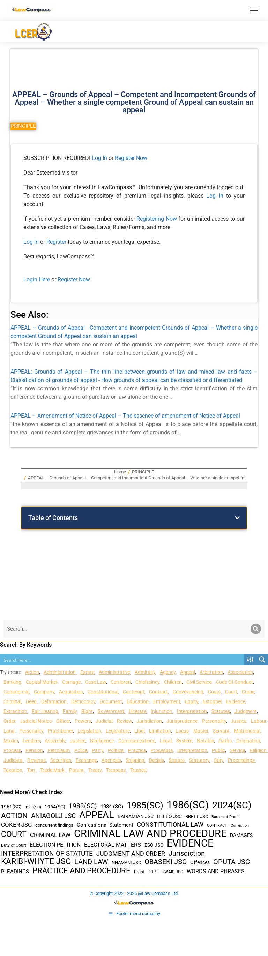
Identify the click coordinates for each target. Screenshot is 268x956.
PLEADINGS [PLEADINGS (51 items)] (15, 871)
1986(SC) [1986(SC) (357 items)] (188, 805)
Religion (258, 750)
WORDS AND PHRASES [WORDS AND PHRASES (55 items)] (216, 871)
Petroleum (58, 750)
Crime (248, 691)
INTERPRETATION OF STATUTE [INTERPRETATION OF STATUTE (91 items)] (47, 853)
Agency (168, 672)
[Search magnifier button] (262, 659)
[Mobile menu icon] (254, 10)
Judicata (13, 760)
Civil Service (198, 682)
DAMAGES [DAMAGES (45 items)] (241, 835)
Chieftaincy (147, 682)
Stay (218, 760)
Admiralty (145, 672)
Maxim (10, 740)
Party (97, 750)
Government (110, 711)
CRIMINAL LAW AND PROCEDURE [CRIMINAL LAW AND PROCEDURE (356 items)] (150, 833)
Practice (137, 750)
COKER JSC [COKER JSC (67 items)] (16, 824)
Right (87, 711)
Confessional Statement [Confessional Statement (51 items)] (105, 825)
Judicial (104, 721)
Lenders (31, 740)
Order (9, 721)
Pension (34, 750)
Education (138, 701)
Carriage (71, 682)
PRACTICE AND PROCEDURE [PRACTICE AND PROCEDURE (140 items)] (81, 870)
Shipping (135, 760)
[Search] (256, 629)
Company (44, 691)
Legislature (118, 731)
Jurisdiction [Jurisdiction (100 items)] (187, 853)
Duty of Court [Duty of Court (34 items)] (13, 845)
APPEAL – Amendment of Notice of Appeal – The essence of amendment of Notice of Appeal (125, 415)
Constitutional (103, 691)
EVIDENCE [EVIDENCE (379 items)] (190, 843)
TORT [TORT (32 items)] (153, 871)
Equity (191, 701)
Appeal (187, 672)
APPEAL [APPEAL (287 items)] (96, 815)
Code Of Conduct (234, 682)
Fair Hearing (45, 711)
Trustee (138, 770)
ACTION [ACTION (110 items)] (14, 815)
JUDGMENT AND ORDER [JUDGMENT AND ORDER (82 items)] (130, 853)
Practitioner (60, 731)
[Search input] (122, 659)
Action (32, 672)
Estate (87, 672)
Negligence (102, 740)
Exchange (86, 760)
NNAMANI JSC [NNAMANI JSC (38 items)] (126, 862)
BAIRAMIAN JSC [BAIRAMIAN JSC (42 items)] (136, 816)
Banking (12, 682)
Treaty (95, 770)
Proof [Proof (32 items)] (139, 871)
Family (70, 711)
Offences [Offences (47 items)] (200, 863)
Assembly (55, 740)
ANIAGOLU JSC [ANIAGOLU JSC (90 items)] (53, 815)
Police (80, 750)
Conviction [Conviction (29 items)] (240, 825)
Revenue (36, 760)
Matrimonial (247, 731)
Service (237, 750)
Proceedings (241, 760)
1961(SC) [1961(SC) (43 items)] (11, 806)
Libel (139, 731)
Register (57, 241)
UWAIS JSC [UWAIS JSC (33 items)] (172, 871)
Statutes (220, 711)
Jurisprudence (182, 721)
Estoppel (212, 701)
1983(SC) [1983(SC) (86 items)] (83, 806)
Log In (99, 158)
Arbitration (211, 672)
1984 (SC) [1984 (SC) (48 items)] (111, 806)
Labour (258, 721)
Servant (221, 731)
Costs (214, 691)
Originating (248, 740)
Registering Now (156, 218)
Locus (182, 731)
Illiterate (137, 711)
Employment (166, 701)
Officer (63, 721)
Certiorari (121, 682)
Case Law (95, 682)
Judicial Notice (36, 721)
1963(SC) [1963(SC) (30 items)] (33, 806)
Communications (136, 740)
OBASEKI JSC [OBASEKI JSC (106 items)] (165, 862)
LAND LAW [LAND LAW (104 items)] (91, 862)
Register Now (131, 158)
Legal (166, 740)
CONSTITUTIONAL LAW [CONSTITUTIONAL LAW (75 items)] (170, 824)
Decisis (156, 760)
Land (9, 731)
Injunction (161, 711)
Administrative (114, 672)
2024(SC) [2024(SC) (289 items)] (231, 805)
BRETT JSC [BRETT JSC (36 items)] (196, 816)
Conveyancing (188, 691)
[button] (237, 518)
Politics (116, 750)
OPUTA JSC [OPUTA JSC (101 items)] (231, 862)
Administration (60, 672)
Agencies (111, 760)
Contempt (133, 691)
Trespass (116, 770)
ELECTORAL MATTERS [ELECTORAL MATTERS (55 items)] (112, 845)
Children (173, 682)
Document (111, 701)
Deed (31, 701)
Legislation (89, 731)
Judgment (245, 711)
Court (231, 691)
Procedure (161, 750)
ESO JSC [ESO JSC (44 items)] (153, 845)
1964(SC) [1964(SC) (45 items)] (55, 806)
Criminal (12, 701)
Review (124, 721)
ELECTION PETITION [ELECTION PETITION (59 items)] (55, 844)
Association (240, 672)
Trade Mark (52, 770)
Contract (158, 691)
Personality (214, 721)
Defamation (54, 701)
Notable (205, 740)
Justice (238, 721)
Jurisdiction (149, 721)
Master (200, 731)
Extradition (15, 711)
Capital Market (42, 682)
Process (12, 750)
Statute (177, 760)
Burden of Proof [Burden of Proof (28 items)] (225, 817)
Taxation (12, 770)
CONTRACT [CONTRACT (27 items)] (217, 825)
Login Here (36, 279)
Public (218, 750)
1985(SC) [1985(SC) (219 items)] (145, 805)
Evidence (235, 701)
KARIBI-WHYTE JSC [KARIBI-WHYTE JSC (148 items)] (36, 861)
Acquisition (71, 691)
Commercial (16, 691)
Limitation (160, 731)
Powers (83, 721)
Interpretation (192, 711)
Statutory (199, 760)
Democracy (83, 701)
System (184, 740)
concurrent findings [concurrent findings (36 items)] (54, 825)
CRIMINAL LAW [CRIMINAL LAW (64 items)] (50, 835)
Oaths (225, 740)
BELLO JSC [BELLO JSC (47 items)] (169, 816)
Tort (31, 770)
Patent (76, 770)
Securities (60, 760)
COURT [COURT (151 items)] (14, 834)
